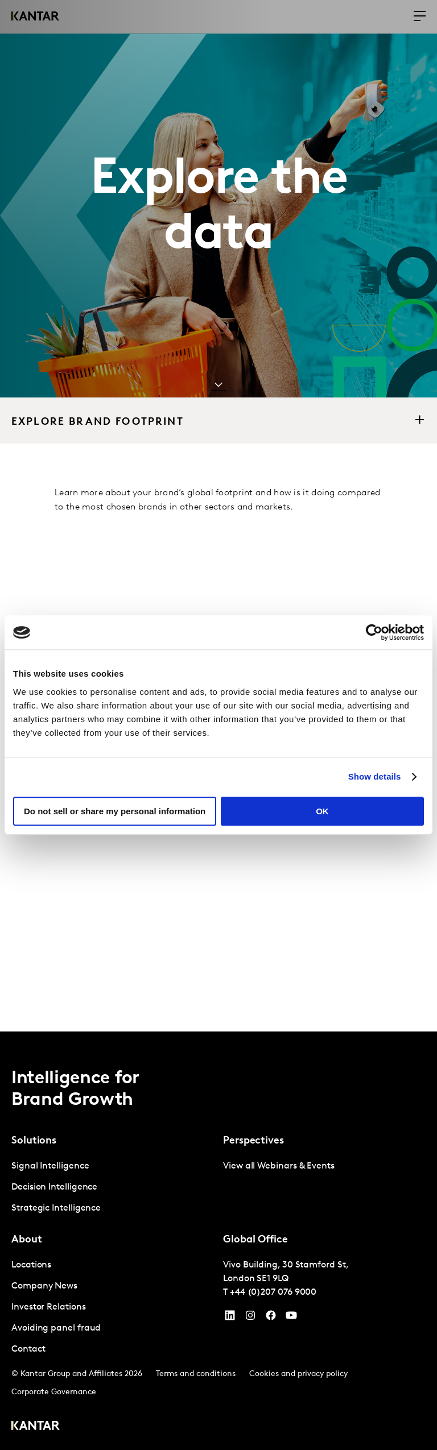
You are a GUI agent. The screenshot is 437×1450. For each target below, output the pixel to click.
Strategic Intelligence (56, 1208)
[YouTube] (230, 1318)
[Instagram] (250, 1318)
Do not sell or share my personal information (114, 811)
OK (322, 811)
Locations (31, 1265)
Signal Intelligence (50, 1166)
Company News (44, 1286)
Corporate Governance (53, 1392)
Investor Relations (48, 1307)
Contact (28, 1349)
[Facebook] (271, 1318)
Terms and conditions (196, 1374)
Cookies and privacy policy (298, 1374)
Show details (374, 776)
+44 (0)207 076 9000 (273, 1292)
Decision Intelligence (54, 1187)
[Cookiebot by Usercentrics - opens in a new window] (374, 632)
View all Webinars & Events (279, 1166)
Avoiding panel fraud (56, 1328)
